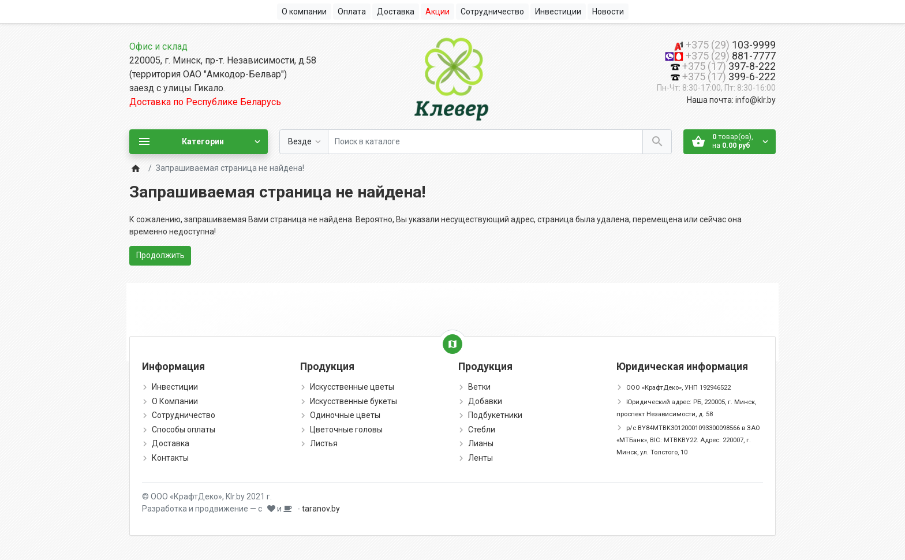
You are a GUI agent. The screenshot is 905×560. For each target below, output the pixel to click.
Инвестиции (175, 386)
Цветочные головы (346, 429)
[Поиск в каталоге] (485, 141)
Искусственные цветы (352, 386)
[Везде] (303, 141)
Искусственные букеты (353, 401)
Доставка (170, 443)
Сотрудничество (183, 415)
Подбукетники (495, 415)
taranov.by (321, 508)
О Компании (175, 401)
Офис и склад (158, 46)
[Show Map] (452, 344)
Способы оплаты (183, 429)
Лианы (480, 443)
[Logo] (452, 76)
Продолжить (160, 255)
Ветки (479, 386)
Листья (324, 443)
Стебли (481, 429)
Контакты (170, 457)
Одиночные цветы (345, 415)
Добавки (485, 401)
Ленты (480, 457)
